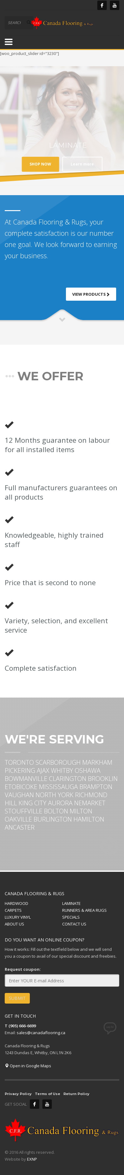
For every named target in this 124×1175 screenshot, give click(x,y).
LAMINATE (71, 903)
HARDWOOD (16, 903)
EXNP (32, 1159)
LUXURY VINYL (18, 917)
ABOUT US (14, 924)
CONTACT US (74, 924)
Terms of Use (47, 1094)
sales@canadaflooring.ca (41, 1032)
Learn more (58, 164)
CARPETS (13, 910)
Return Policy (76, 1094)
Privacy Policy (18, 1094)
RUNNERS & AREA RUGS (84, 910)
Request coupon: (23, 969)
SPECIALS (71, 917)
